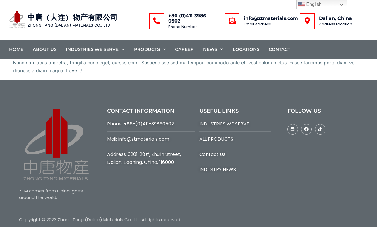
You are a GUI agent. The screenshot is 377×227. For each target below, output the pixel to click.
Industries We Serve (95, 49)
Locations (246, 49)
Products (150, 49)
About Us (44, 49)
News (213, 49)
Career (184, 49)
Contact (279, 49)
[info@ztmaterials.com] (232, 21)
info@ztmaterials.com (271, 18)
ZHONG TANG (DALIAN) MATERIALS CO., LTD (69, 25)
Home (16, 49)
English (310, 4)
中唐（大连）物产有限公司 (73, 17)
